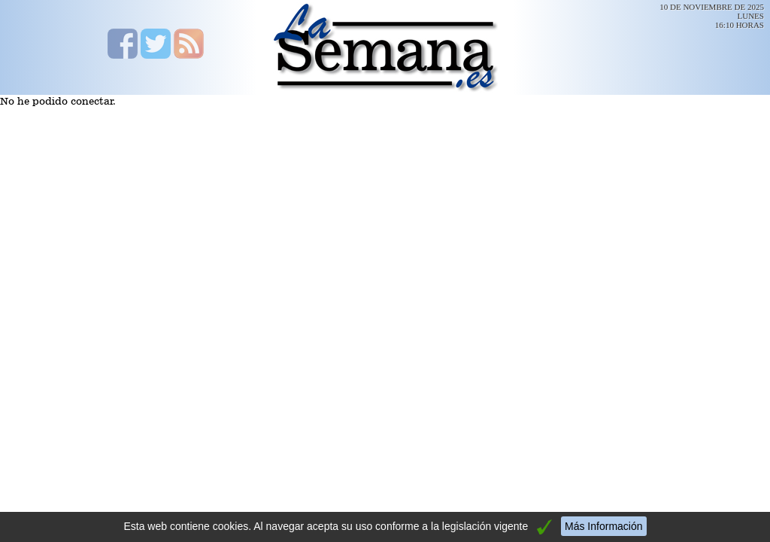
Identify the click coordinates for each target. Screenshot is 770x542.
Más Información (603, 526)
